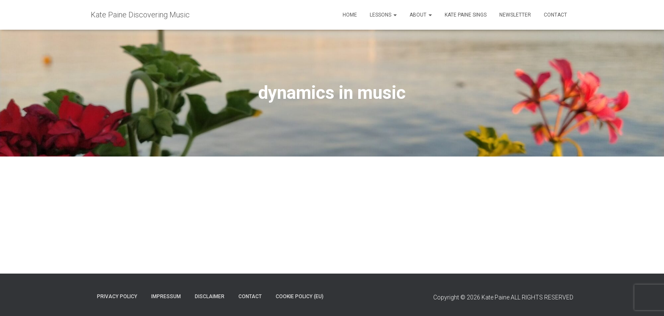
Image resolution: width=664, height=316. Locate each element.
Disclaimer (209, 296)
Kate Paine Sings (466, 15)
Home (350, 15)
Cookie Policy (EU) (300, 296)
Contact (555, 15)
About (420, 15)
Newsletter (515, 15)
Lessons (383, 15)
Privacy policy (117, 296)
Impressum (166, 296)
